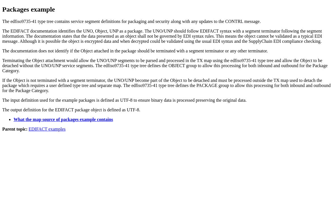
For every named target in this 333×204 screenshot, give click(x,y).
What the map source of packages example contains (63, 119)
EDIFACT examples (47, 129)
